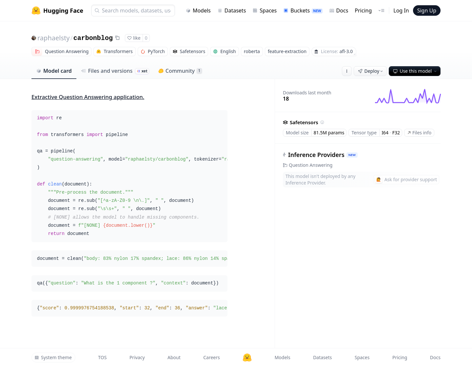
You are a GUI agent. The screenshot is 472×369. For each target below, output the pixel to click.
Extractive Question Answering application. (87, 97)
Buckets (302, 10)
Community (180, 70)
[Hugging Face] (247, 357)
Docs (338, 10)
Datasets (231, 10)
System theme (53, 357)
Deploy (371, 71)
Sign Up (426, 10)
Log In (401, 10)
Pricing (363, 10)
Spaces (264, 10)
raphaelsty (53, 37)
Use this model (415, 71)
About (174, 357)
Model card (54, 70)
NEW (352, 155)
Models (198, 10)
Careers (211, 357)
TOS (102, 357)
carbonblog (93, 38)
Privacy (137, 357)
